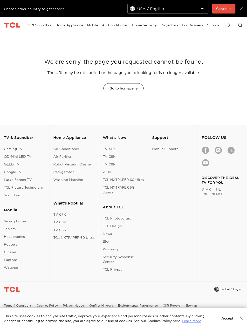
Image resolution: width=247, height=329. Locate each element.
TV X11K (109, 149)
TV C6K (59, 230)
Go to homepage (123, 88)
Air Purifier (62, 156)
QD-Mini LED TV (18, 156)
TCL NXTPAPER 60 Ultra (73, 237)
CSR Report (171, 305)
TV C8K (59, 222)
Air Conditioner (66, 149)
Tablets (10, 229)
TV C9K (109, 156)
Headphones (14, 236)
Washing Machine (68, 180)
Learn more (191, 321)
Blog (106, 241)
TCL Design (112, 226)
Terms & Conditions (18, 305)
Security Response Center (118, 259)
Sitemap (191, 305)
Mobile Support (165, 149)
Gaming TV (13, 149)
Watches (11, 267)
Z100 (107, 172)
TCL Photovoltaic (117, 218)
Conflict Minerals (101, 305)
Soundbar (12, 195)
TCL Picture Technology (24, 187)
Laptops (11, 260)
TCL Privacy (113, 269)
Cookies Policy (47, 305)
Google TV (13, 172)
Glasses (10, 252)
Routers (10, 244)
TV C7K (59, 214)
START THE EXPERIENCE (212, 191)
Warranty (111, 249)
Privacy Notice (73, 305)
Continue (224, 9)
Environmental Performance (138, 305)
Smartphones (15, 221)
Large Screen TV (18, 180)
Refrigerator (63, 172)
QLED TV (12, 164)
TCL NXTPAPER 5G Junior (119, 189)
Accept (227, 318)
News (107, 234)
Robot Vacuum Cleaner (72, 164)
